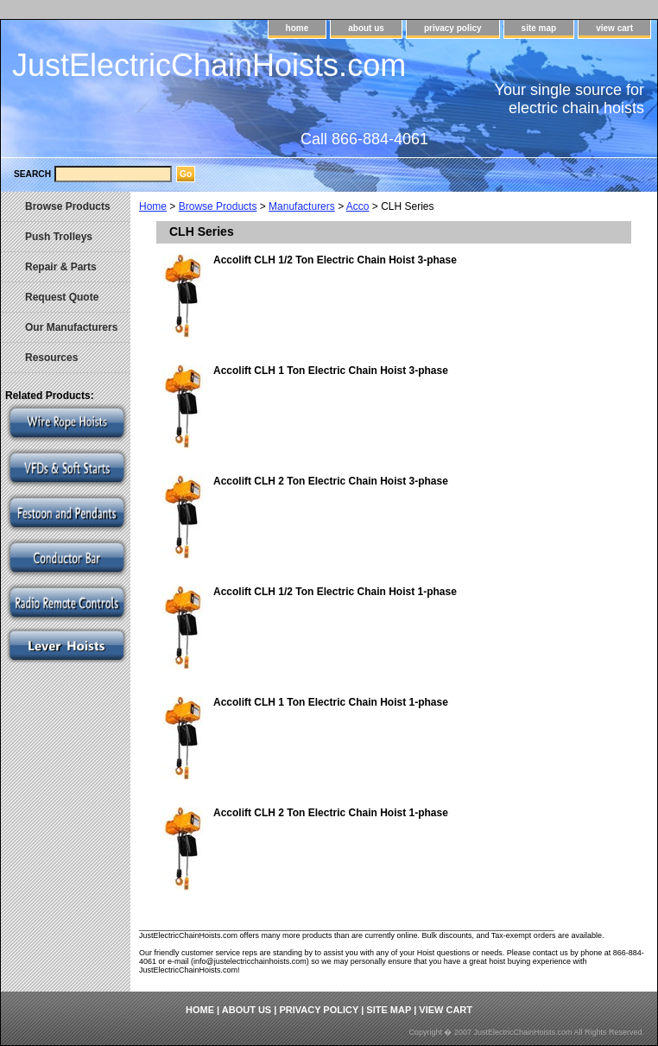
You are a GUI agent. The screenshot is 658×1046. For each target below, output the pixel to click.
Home (153, 206)
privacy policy (453, 28)
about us (366, 28)
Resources (51, 358)
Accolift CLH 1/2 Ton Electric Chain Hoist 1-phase (335, 592)
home (297, 28)
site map (539, 28)
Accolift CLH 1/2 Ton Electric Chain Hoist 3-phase (335, 260)
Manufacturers (302, 206)
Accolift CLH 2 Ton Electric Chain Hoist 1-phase (330, 813)
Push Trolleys (58, 237)
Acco (358, 206)
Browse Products (218, 206)
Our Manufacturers (71, 327)
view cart (614, 28)
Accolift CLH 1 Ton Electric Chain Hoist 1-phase (330, 702)
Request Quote (61, 297)
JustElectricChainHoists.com (209, 65)
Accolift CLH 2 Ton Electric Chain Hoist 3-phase (330, 481)
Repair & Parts (61, 267)
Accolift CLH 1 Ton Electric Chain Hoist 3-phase (330, 371)
